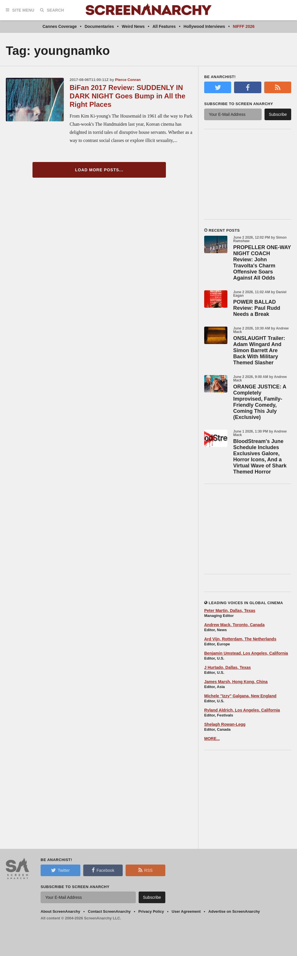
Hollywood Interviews (204, 26)
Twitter (60, 870)
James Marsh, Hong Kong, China (236, 681)
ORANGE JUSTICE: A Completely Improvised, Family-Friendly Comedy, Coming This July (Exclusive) (259, 402)
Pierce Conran (128, 80)
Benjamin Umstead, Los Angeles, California (246, 653)
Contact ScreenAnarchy (109, 911)
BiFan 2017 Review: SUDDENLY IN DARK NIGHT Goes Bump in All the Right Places (127, 96)
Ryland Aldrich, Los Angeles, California (242, 710)
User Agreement (186, 911)
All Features (164, 26)
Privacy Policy (151, 911)
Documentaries (99, 26)
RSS (145, 870)
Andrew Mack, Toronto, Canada (234, 624)
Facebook (103, 870)
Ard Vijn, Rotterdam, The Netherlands (240, 639)
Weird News (133, 26)
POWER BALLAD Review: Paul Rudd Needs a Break (256, 308)
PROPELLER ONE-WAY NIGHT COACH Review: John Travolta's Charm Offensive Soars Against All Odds (262, 262)
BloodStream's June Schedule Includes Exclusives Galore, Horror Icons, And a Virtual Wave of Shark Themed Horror (260, 456)
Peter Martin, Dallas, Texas (229, 610)
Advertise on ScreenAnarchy (234, 911)
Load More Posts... (99, 170)
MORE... (212, 738)
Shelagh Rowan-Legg (224, 724)
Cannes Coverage (59, 26)
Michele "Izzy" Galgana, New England (240, 696)
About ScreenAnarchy (60, 911)
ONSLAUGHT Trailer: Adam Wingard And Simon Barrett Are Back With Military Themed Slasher (259, 350)
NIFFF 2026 (244, 26)
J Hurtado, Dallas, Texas (227, 667)
